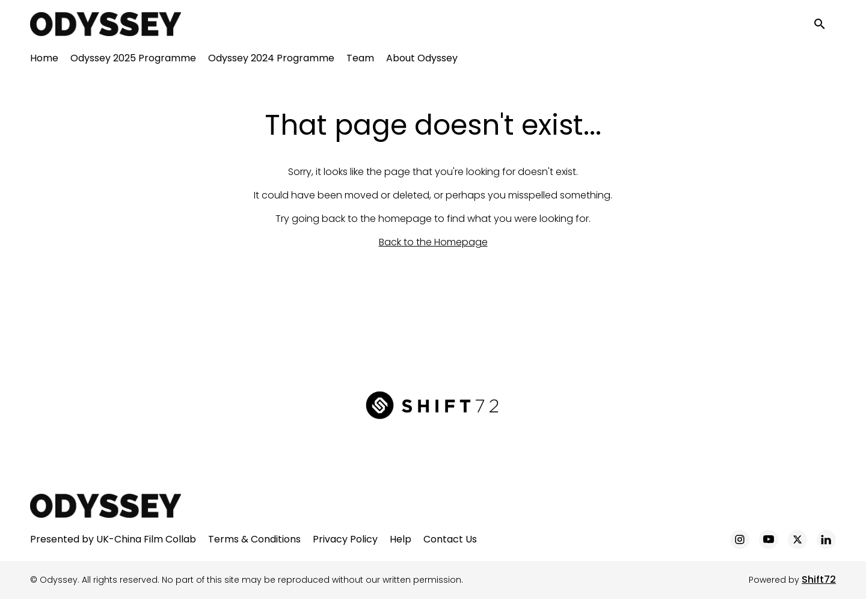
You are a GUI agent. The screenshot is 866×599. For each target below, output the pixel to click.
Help (400, 539)
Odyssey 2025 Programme (133, 60)
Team (360, 60)
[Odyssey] (105, 506)
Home (44, 60)
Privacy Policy (345, 539)
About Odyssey (422, 60)
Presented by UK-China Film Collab (113, 539)
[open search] (825, 25)
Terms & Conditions (254, 539)
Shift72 (819, 579)
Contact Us (450, 539)
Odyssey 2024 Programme (271, 60)
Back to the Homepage (433, 242)
